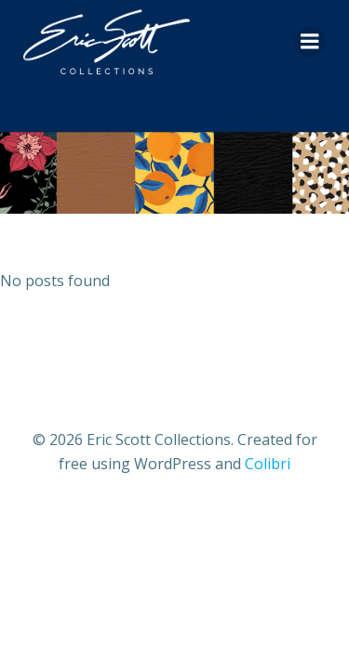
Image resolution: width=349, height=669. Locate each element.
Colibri (267, 463)
